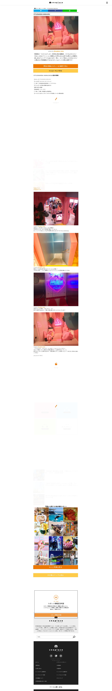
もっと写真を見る (55, 567)
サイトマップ (60, 678)
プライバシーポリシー (61, 662)
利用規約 (59, 665)
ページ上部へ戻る (56, 687)
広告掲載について (39, 678)
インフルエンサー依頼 (40, 674)
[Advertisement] (56, 175)
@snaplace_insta (59, 51)
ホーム (37, 662)
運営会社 (37, 665)
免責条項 (59, 668)
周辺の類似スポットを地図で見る (56, 66)
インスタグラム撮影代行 (62, 671)
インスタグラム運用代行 (40, 671)
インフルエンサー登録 (61, 674)
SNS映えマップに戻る (55, 575)
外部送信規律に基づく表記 (41, 681)
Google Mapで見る (55, 70)
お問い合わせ (38, 668)
